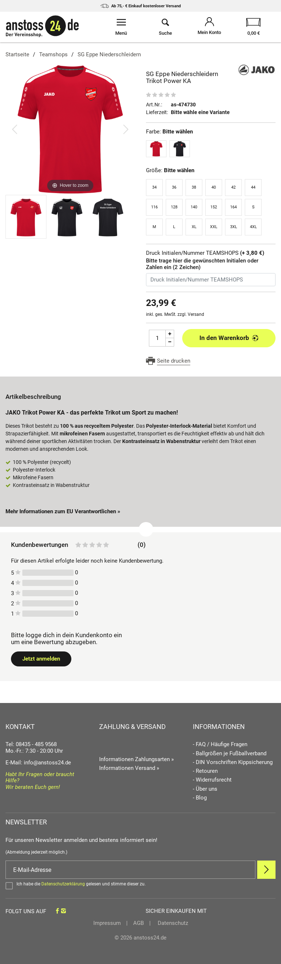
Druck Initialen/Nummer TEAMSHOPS (205, 253)
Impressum (107, 923)
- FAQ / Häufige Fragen (220, 744)
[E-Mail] (130, 870)
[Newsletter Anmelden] (266, 870)
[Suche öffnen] (165, 27)
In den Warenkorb (228, 337)
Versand (196, 314)
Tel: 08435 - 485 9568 (31, 744)
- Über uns (205, 789)
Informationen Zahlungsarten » (136, 759)
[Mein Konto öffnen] (209, 27)
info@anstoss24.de (47, 762)
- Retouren (205, 771)
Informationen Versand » (129, 768)
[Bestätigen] (140, 885)
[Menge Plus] (170, 334)
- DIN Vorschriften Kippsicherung (233, 762)
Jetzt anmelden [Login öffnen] (41, 658)
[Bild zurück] (14, 129)
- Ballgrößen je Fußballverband (229, 754)
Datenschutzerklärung (63, 883)
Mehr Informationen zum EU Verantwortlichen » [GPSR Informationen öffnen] (62, 511)
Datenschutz (172, 923)
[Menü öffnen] (121, 27)
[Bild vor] (126, 129)
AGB (138, 923)
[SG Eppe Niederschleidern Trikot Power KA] (70, 129)
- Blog (200, 798)
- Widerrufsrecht (212, 780)
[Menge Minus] (170, 342)
